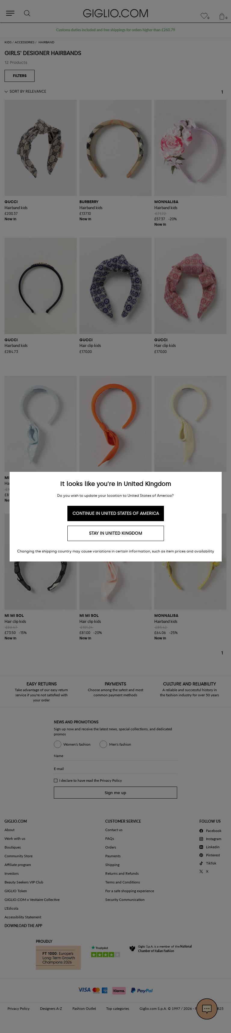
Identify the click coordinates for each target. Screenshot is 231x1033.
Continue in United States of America (115, 513)
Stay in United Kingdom (115, 533)
